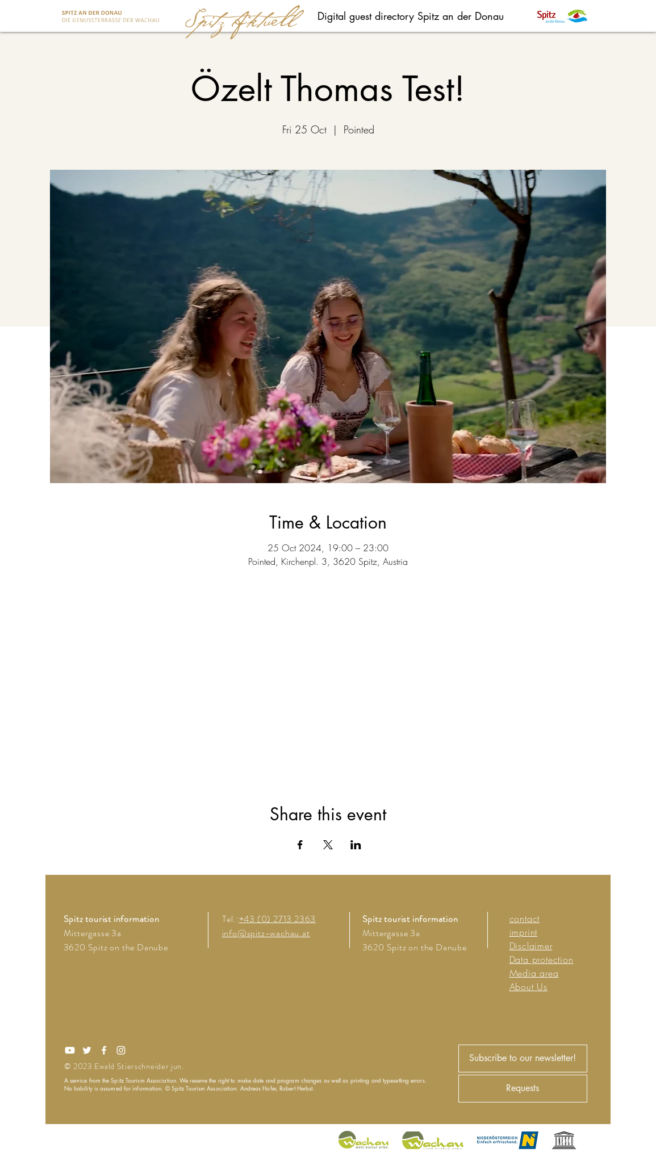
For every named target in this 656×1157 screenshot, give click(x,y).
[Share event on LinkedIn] (355, 844)
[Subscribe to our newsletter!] (522, 1058)
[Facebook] (104, 1050)
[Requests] (522, 1088)
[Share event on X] (328, 844)
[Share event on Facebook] (300, 844)
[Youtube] (70, 1050)
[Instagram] (121, 1050)
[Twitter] (87, 1050)
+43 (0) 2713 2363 (277, 918)
